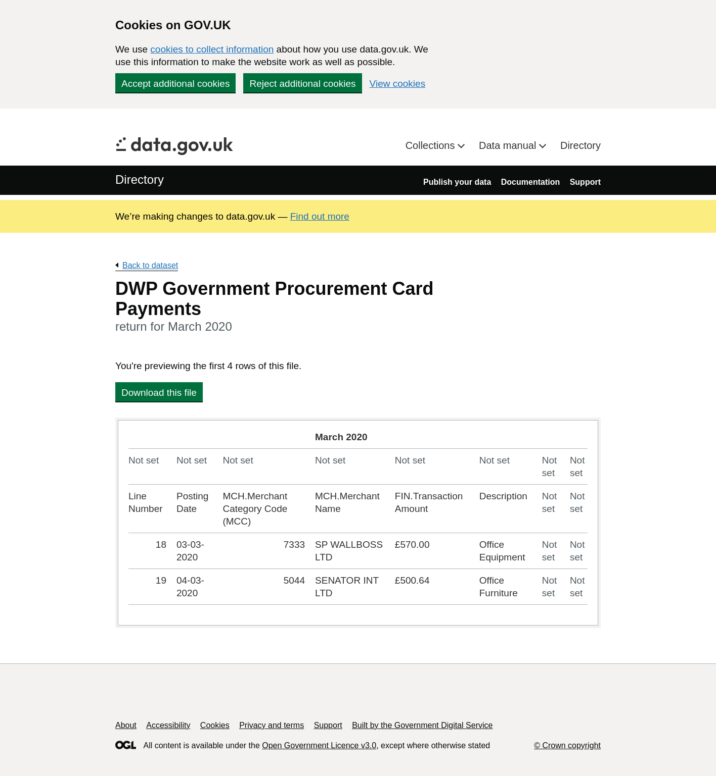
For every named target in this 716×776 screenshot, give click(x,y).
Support (585, 182)
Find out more (319, 216)
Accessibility (168, 725)
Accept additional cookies (175, 83)
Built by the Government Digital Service (422, 725)
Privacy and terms (271, 725)
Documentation (530, 182)
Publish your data (457, 182)
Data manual (509, 145)
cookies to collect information (212, 49)
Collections (432, 145)
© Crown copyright (567, 745)
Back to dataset (150, 265)
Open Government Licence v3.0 (319, 745)
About (126, 725)
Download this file (159, 392)
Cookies (215, 725)
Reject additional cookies (302, 83)
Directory (580, 145)
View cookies (398, 83)
